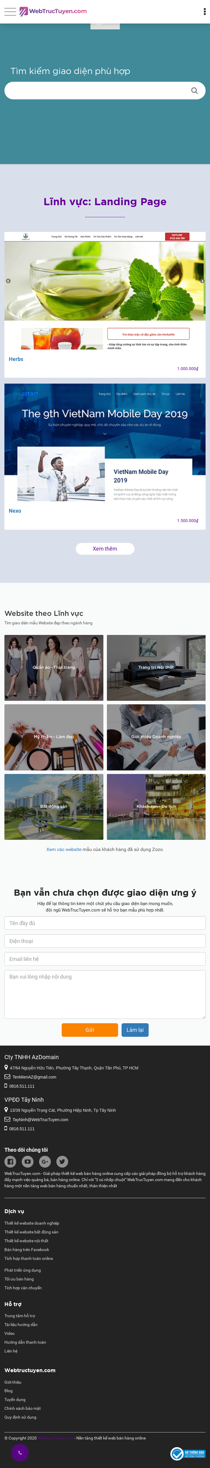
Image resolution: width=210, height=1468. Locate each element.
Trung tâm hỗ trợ (19, 1315)
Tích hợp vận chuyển (23, 1287)
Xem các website (63, 849)
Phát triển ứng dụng (22, 1270)
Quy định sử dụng (20, 1417)
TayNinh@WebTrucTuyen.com (40, 1119)
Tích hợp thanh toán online (28, 1258)
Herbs (16, 359)
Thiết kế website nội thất (26, 1240)
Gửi (89, 1030)
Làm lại (135, 1030)
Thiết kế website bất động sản (31, 1232)
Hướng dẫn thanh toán (25, 1342)
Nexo (15, 511)
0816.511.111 (22, 1086)
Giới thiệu (12, 1382)
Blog (8, 1390)
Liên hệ (10, 1351)
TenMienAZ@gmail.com (34, 1077)
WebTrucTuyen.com (55, 1438)
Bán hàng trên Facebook (26, 1249)
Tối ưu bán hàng (19, 1279)
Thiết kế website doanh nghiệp (31, 1223)
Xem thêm (105, 549)
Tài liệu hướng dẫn (21, 1324)
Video (9, 1333)
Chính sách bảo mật (22, 1408)
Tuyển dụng (15, 1399)
